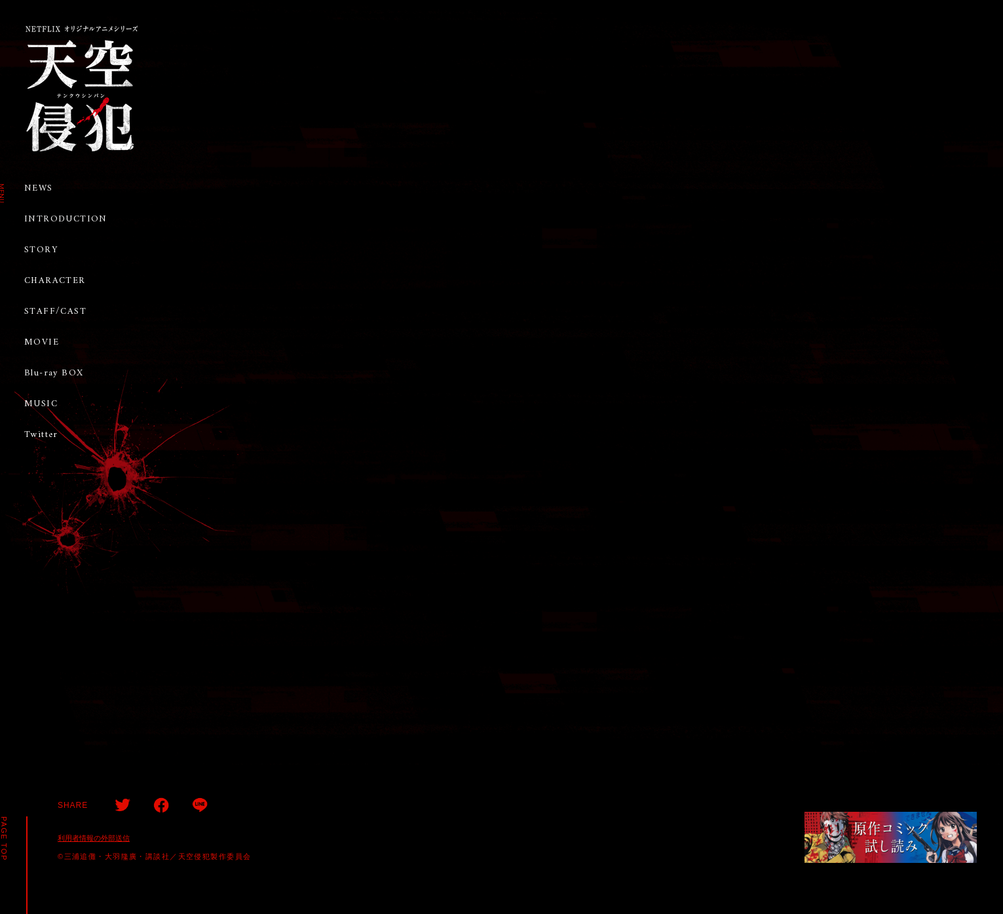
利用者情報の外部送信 (94, 838)
